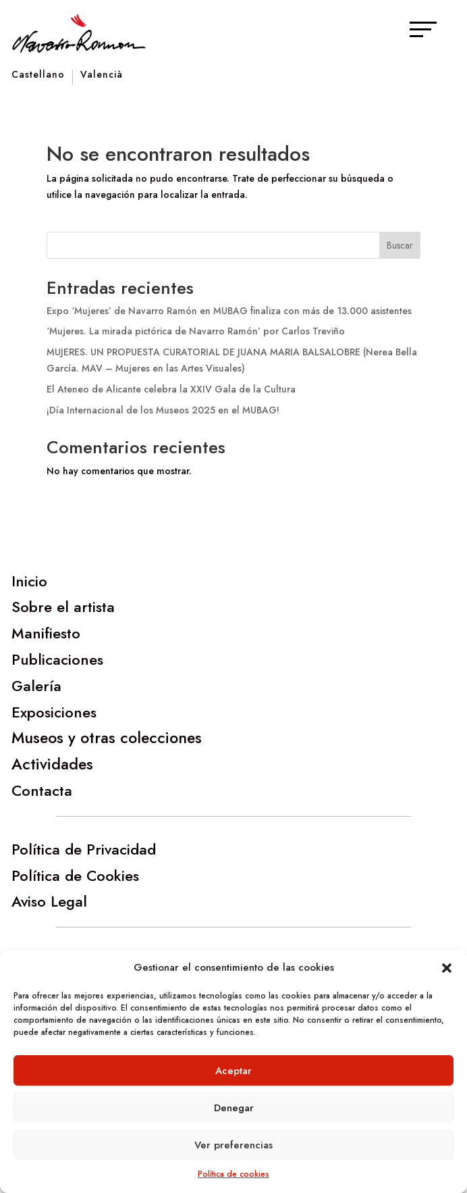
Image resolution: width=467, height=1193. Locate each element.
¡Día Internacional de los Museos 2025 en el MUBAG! (163, 410)
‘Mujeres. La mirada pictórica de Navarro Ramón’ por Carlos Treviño (196, 331)
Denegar (234, 1107)
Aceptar (233, 1070)
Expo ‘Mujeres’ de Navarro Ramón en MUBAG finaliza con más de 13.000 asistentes (229, 311)
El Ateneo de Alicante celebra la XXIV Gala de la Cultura (171, 389)
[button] (447, 968)
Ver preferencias (233, 1145)
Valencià (101, 75)
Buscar (400, 245)
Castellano (38, 75)
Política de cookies (233, 1174)
